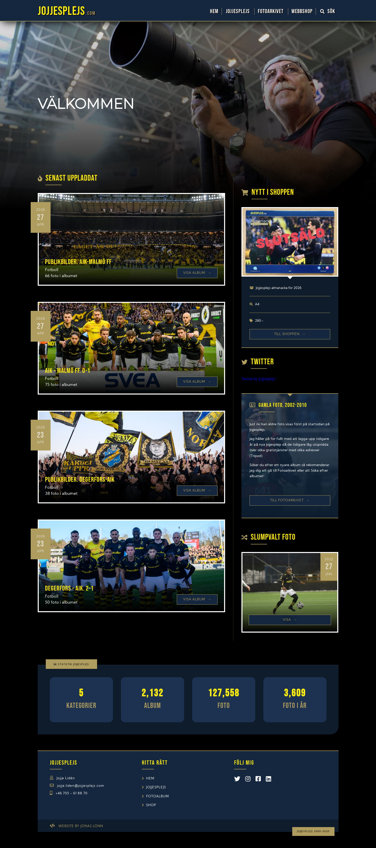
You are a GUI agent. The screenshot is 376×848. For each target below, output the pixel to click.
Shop (151, 805)
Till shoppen (290, 334)
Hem (214, 11)
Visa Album (197, 273)
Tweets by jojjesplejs (258, 379)
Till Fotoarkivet (290, 500)
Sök (327, 11)
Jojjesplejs (238, 11)
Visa (290, 620)
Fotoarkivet (271, 11)
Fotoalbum (157, 796)
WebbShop (302, 11)
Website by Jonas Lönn (80, 826)
